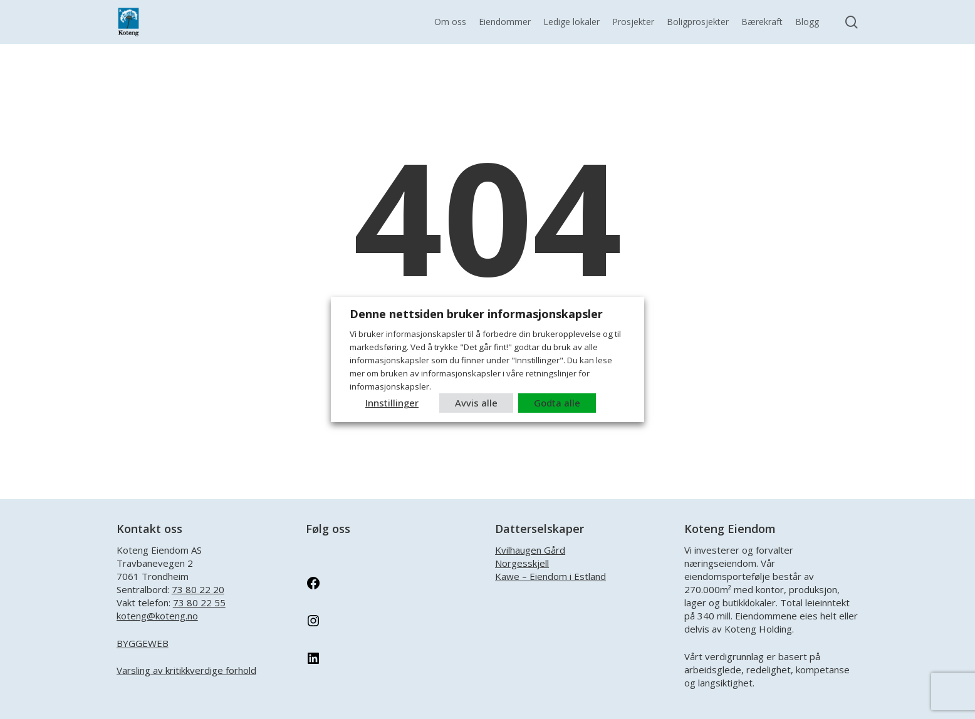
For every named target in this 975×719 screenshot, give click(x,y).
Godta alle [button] (557, 402)
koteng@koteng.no (157, 615)
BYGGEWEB (143, 643)
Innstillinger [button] (392, 402)
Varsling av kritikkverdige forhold (186, 670)
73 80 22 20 (198, 589)
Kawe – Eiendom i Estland (550, 576)
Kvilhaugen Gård (530, 550)
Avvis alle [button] (476, 402)
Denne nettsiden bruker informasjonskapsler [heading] (476, 313)
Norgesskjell (522, 563)
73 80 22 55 (199, 602)
